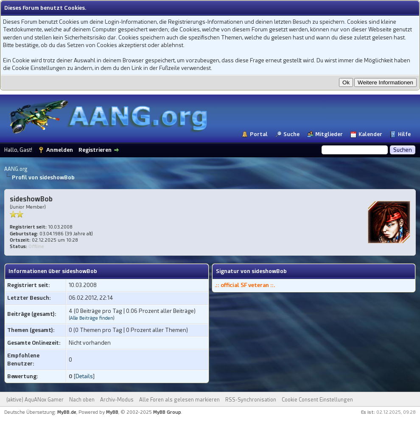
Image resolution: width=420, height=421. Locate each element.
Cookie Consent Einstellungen (317, 400)
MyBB (112, 412)
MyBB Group (167, 412)
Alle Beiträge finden (91, 318)
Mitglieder (329, 134)
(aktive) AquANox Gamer (35, 400)
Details (84, 376)
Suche (291, 134)
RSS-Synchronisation (250, 400)
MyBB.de (66, 412)
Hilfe (404, 134)
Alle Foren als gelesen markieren (179, 400)
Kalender (370, 134)
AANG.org (16, 169)
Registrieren (95, 150)
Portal (259, 134)
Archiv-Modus (117, 400)
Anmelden (59, 150)
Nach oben (82, 400)
